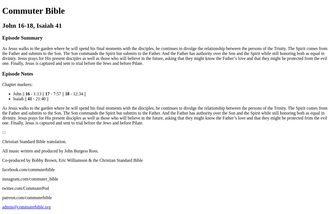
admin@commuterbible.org (26, 207)
